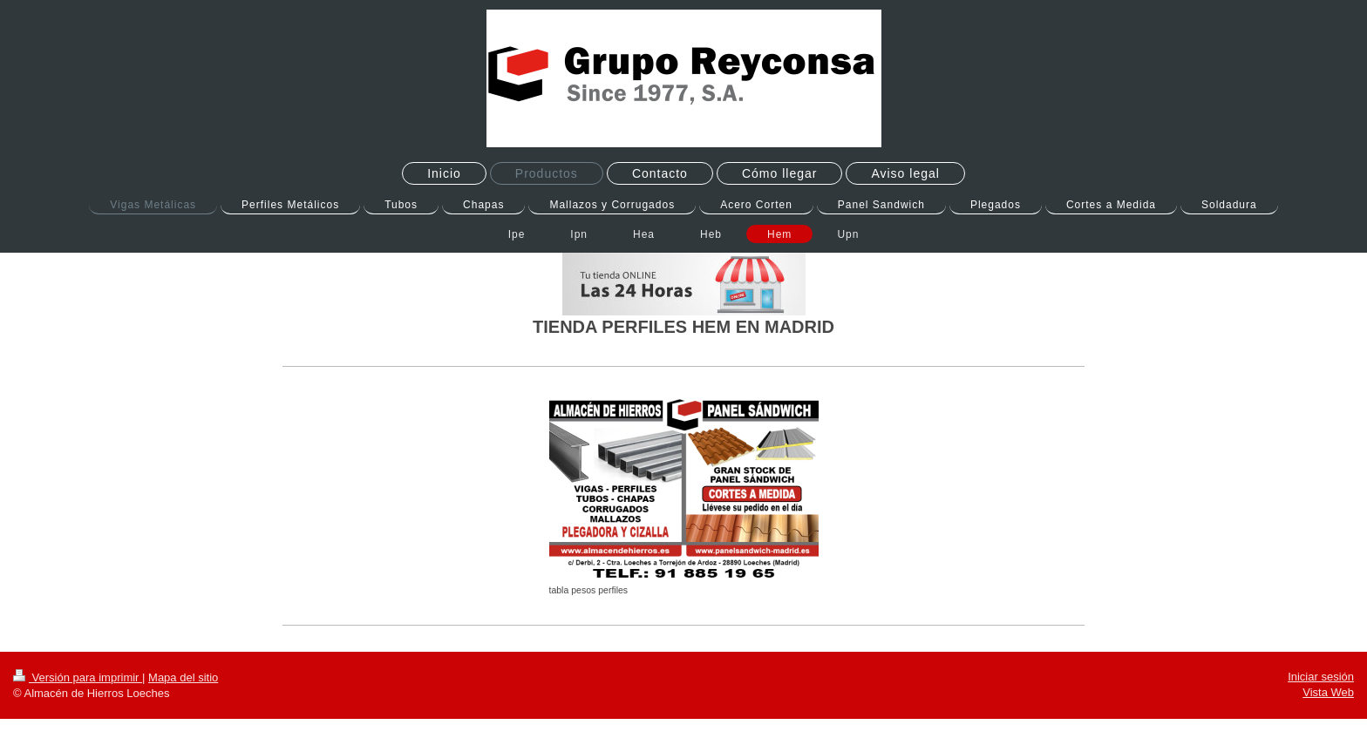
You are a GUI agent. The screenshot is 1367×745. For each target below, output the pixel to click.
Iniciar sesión (1321, 676)
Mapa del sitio (183, 677)
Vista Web (1328, 692)
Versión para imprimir (77, 677)
